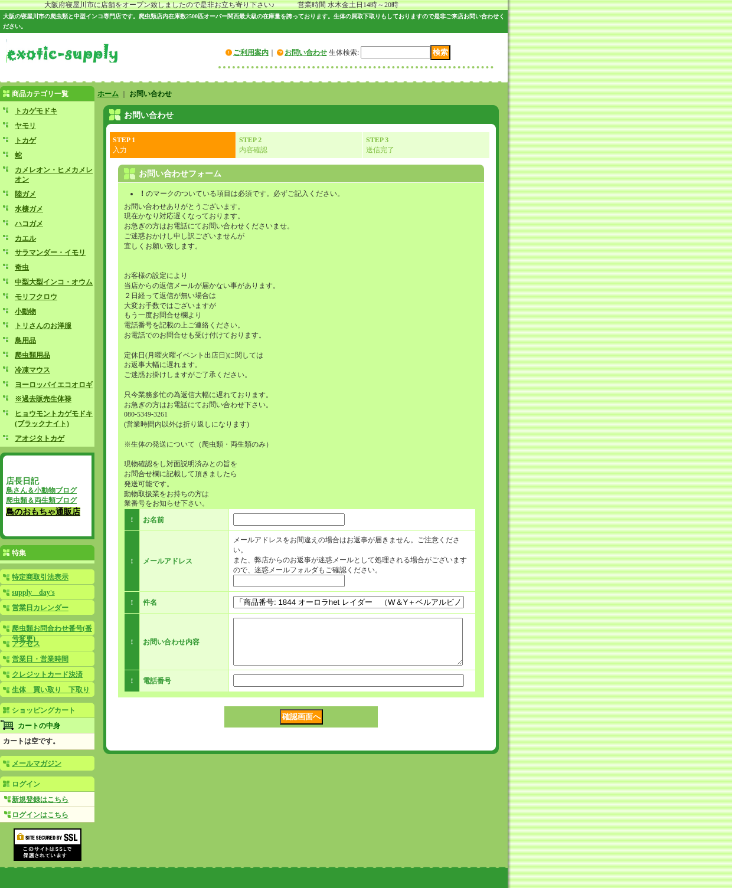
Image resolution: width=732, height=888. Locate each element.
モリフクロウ (36, 297)
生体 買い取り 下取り (51, 690)
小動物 (25, 311)
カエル (25, 238)
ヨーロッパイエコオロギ (54, 385)
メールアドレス (167, 561)
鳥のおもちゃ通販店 (43, 511)
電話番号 (157, 690)
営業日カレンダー (40, 608)
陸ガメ (25, 194)
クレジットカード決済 (47, 674)
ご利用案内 (251, 52)
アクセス (26, 644)
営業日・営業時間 (40, 659)
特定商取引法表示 (40, 577)
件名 (150, 602)
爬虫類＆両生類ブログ (41, 500)
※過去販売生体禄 (43, 399)
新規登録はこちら (40, 799)
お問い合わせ (306, 52)
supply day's (33, 592)
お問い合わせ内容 (171, 646)
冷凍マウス (32, 370)
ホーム (108, 94)
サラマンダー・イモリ (50, 252)
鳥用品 (25, 340)
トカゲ (25, 140)
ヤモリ (25, 126)
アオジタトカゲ (39, 438)
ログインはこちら (40, 815)
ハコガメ (29, 223)
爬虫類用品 (32, 355)
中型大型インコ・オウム (54, 282)
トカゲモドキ (36, 111)
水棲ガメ (29, 209)
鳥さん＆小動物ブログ (41, 490)
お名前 (153, 520)
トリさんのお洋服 (43, 326)
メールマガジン (36, 763)
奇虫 (22, 267)
